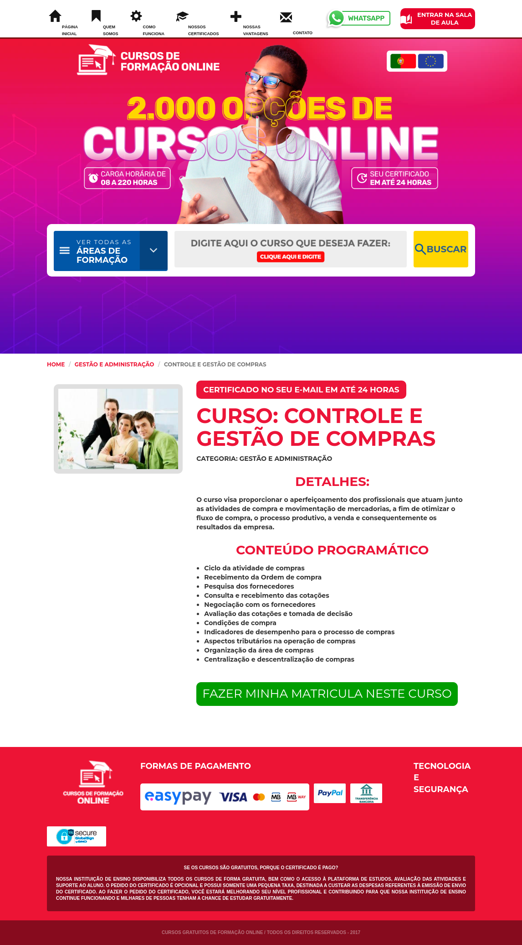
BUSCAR (440, 249)
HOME (56, 364)
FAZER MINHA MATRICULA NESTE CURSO (327, 693)
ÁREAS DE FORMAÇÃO (104, 251)
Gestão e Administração (114, 364)
